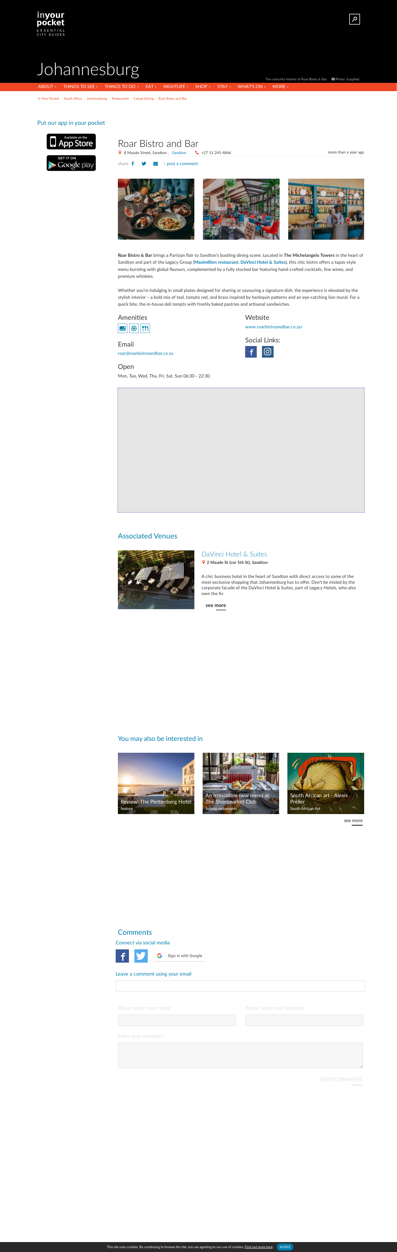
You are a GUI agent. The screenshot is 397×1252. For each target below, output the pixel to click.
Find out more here (258, 1247)
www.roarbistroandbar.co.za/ (274, 327)
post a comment (182, 164)
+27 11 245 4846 (216, 153)
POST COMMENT (341, 1057)
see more (216, 605)
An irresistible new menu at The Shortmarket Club (237, 799)
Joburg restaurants (221, 809)
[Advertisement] (241, 118)
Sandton (179, 153)
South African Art (305, 809)
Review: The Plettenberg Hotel (156, 802)
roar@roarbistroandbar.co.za (145, 353)
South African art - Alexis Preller (319, 799)
